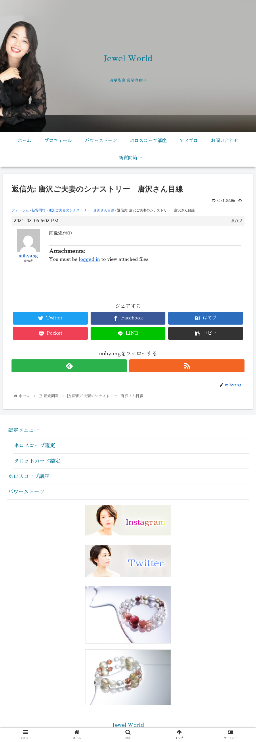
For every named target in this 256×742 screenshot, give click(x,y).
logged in (89, 259)
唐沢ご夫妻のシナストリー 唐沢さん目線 (81, 210)
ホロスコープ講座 (28, 476)
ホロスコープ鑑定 (34, 445)
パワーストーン (26, 491)
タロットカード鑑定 (37, 461)
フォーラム (20, 210)
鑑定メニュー (23, 430)
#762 (236, 221)
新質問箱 (38, 210)
